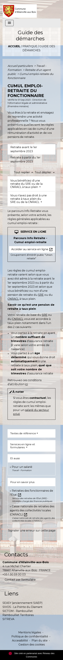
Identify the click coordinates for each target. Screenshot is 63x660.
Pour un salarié (22, 467)
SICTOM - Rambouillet (18, 611)
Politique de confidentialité (29, 636)
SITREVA (8, 619)
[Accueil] (20, 9)
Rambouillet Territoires (18, 615)
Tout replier (24, 172)
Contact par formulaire (20, 579)
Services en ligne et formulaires (22, 446)
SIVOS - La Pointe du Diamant (23, 607)
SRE (41, 294)
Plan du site (40, 640)
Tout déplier (45, 172)
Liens (11, 593)
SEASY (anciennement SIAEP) (23, 602)
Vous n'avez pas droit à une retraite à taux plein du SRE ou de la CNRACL (28, 198)
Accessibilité (20, 640)
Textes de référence (23, 433)
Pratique (30, 46)
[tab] (31, 149)
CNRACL (13, 298)
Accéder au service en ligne (32, 250)
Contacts (16, 554)
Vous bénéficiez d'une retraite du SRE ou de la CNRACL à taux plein (26, 184)
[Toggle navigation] (9, 23)
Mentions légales (29, 632)
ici (26, 384)
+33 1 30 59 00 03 (14, 574)
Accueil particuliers (20, 65)
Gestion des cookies (31, 644)
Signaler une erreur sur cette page (31, 530)
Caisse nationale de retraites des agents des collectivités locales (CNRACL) (32, 510)
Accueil (14, 46)
